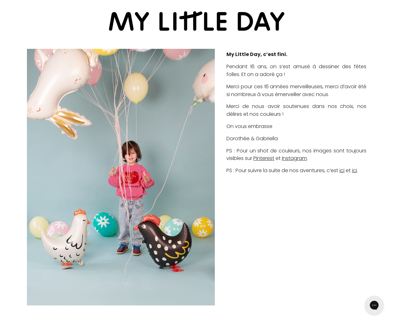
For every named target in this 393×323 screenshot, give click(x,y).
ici (341, 170)
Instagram (294, 158)
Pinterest (263, 158)
